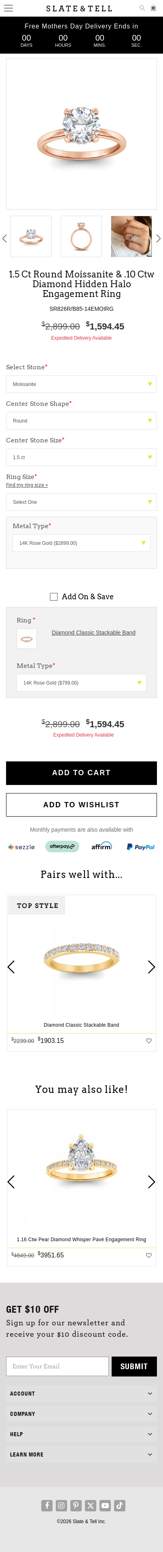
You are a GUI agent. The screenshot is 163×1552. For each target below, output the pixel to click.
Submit (134, 1366)
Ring (26, 620)
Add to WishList (81, 805)
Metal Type (36, 666)
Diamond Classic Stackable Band (93, 632)
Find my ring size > (27, 485)
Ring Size (81, 481)
